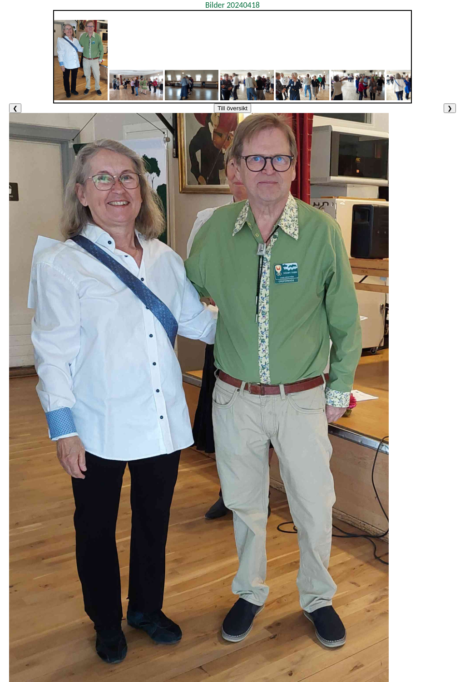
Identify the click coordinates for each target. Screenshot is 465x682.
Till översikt (232, 108)
